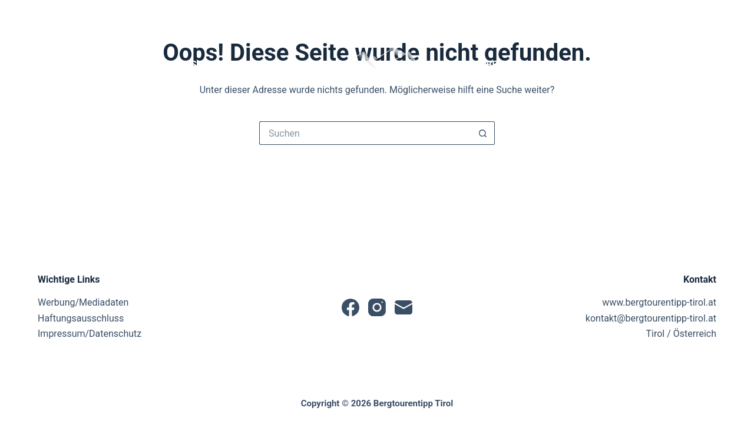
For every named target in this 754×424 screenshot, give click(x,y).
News (127, 64)
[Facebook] (43, 14)
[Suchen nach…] (365, 133)
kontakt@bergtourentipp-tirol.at (651, 318)
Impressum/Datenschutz (89, 333)
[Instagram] (62, 14)
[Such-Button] (483, 133)
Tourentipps (286, 65)
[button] (377, 64)
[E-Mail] (82, 14)
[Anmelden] (688, 14)
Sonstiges (680, 65)
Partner (608, 65)
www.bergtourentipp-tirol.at (659, 302)
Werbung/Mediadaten (83, 302)
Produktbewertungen (507, 65)
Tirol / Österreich (681, 333)
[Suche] (644, 14)
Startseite (72, 64)
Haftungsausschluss (81, 318)
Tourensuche (195, 65)
